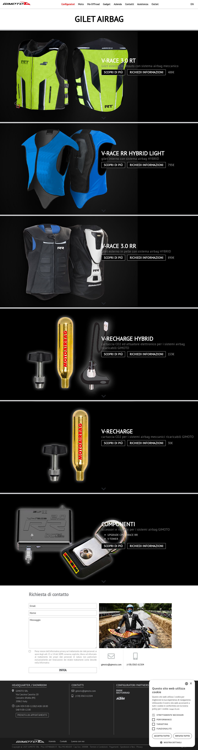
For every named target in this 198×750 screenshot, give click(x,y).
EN (192, 4)
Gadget (106, 4)
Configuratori (68, 4)
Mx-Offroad (93, 4)
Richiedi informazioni (146, 72)
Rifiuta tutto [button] (182, 736)
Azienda (118, 4)
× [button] (191, 683)
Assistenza (142, 4)
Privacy (139, 746)
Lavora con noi (77, 741)
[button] (172, 742)
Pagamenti (113, 746)
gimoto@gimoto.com (111, 664)
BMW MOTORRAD (123, 691)
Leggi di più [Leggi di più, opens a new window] (174, 709)
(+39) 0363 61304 (135, 664)
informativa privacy (58, 651)
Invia (63, 670)
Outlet (155, 4)
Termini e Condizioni (99, 746)
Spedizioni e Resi (127, 746)
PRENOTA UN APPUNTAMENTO (32, 715)
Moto (81, 4)
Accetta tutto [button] (162, 736)
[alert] (172, 713)
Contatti (129, 4)
